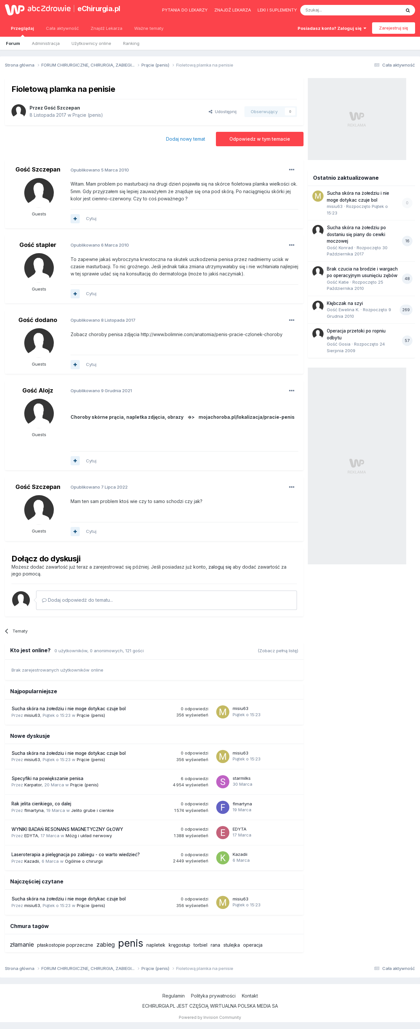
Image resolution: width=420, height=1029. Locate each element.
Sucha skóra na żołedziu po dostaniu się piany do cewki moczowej (356, 234)
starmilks (242, 778)
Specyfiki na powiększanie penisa (47, 778)
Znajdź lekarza (232, 9)
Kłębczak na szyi (345, 303)
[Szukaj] (334, 10)
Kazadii (31, 861)
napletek (155, 945)
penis (130, 943)
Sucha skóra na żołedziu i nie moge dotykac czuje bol (68, 708)
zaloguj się (219, 567)
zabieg (105, 944)
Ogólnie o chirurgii (84, 861)
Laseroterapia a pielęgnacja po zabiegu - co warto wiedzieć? (75, 854)
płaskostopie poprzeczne (65, 945)
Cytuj (91, 218)
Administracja (46, 43)
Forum (13, 43)
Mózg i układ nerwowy (89, 835)
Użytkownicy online (91, 43)
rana (215, 945)
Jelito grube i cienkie (92, 810)
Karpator (33, 784)
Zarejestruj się (393, 27)
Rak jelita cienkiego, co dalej (41, 803)
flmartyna (34, 810)
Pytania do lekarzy (185, 9)
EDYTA (31, 835)
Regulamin (173, 996)
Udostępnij (223, 111)
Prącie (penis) (88, 115)
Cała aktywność (62, 28)
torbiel (200, 945)
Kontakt (250, 996)
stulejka (231, 945)
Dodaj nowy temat (185, 139)
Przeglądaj (22, 31)
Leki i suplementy (277, 9)
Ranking (131, 43)
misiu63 (32, 715)
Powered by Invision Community (210, 1017)
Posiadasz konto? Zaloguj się (332, 28)
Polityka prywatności (213, 996)
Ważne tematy (148, 28)
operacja (252, 945)
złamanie (22, 944)
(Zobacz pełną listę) (278, 650)
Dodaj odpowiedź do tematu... (77, 600)
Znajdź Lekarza (106, 28)
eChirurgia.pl (98, 8)
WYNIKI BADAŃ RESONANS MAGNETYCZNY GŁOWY (67, 829)
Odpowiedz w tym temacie (259, 139)
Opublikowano (100, 169)
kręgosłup (179, 945)
